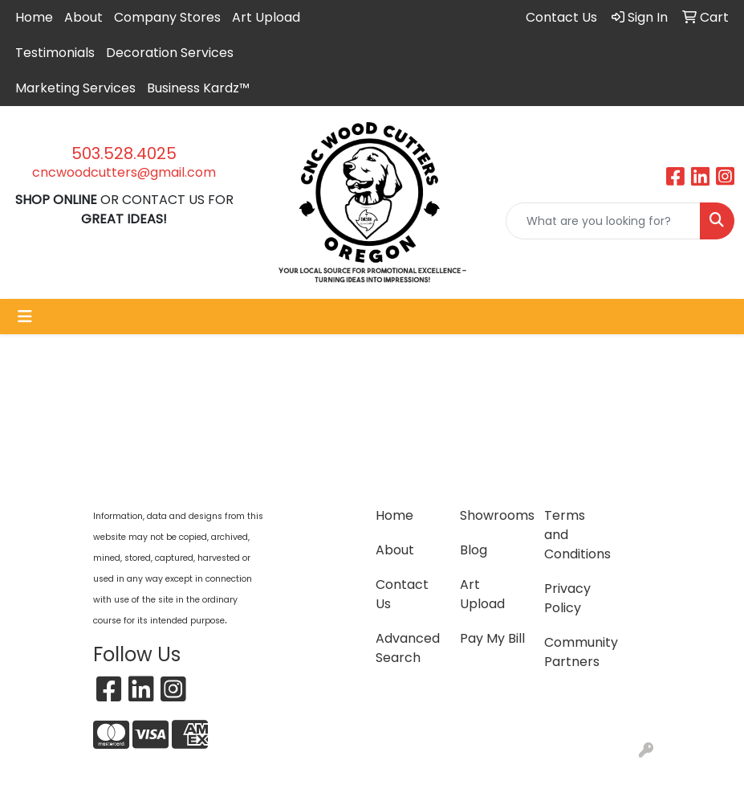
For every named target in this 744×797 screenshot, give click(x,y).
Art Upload (266, 17)
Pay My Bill (492, 638)
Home (34, 17)
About (83, 17)
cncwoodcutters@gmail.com (124, 172)
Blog (473, 550)
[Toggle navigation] (25, 316)
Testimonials (55, 52)
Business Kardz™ (198, 88)
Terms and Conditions (576, 534)
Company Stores (167, 17)
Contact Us (402, 594)
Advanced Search (408, 648)
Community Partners (576, 652)
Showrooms (492, 515)
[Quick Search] (603, 220)
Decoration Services (170, 52)
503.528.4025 (124, 153)
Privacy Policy (567, 598)
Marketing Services (75, 88)
